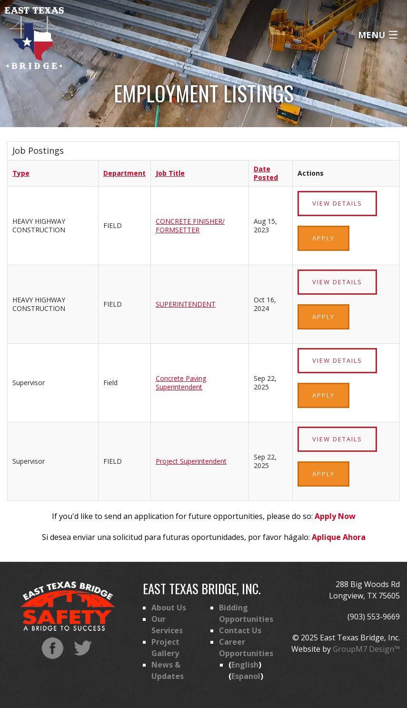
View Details (337, 203)
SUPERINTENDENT (186, 304)
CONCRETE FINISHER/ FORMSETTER (190, 225)
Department (124, 173)
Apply (323, 238)
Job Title (170, 173)
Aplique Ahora (339, 537)
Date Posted (266, 173)
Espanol (245, 676)
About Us (168, 607)
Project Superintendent (191, 461)
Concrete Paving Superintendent (181, 382)
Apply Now (335, 516)
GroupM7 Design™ (366, 649)
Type (21, 173)
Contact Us (240, 630)
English (244, 664)
